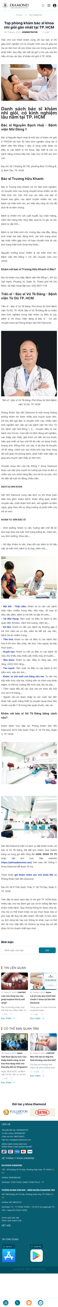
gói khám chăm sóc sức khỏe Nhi (33, 874)
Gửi (47, 950)
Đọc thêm (8, 1018)
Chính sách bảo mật (10, 1218)
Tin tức (19, 15)
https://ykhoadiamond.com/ (16, 862)
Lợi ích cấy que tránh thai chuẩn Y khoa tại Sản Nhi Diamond (42, 999)
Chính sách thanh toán (12, 1220)
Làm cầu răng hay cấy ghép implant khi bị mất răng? (13, 999)
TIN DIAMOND (35, 15)
